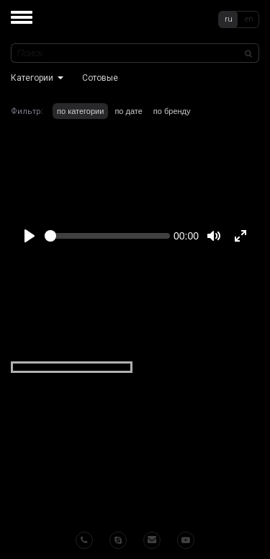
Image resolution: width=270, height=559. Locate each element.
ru (229, 19)
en (249, 19)
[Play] (29, 235)
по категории (80, 111)
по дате (128, 111)
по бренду (172, 111)
